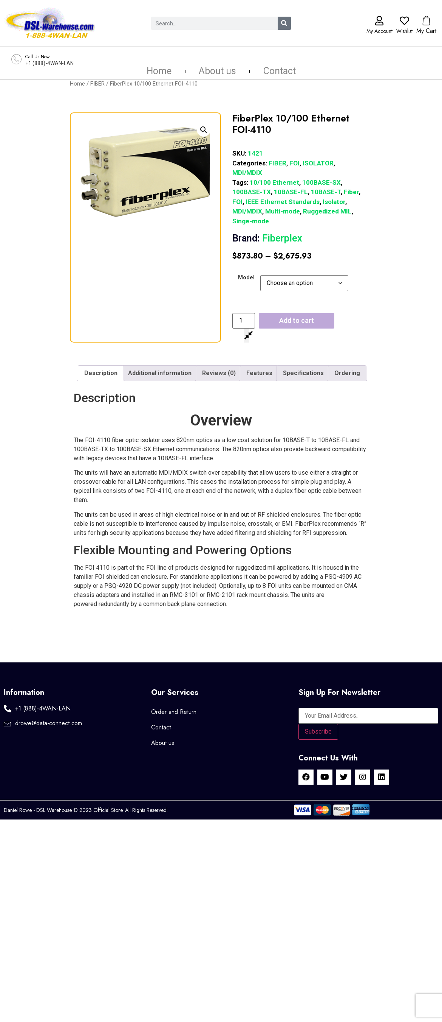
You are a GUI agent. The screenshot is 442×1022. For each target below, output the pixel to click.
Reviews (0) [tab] (219, 373)
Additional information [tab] (160, 373)
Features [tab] (259, 373)
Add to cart (296, 320)
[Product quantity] (243, 320)
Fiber (351, 192)
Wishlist (404, 31)
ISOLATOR (318, 163)
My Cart (426, 30)
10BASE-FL (291, 192)
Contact (279, 71)
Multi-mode (282, 211)
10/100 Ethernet (274, 182)
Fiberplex (267, 238)
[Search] (284, 23)
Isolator (334, 202)
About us (217, 71)
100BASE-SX (321, 182)
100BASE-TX (251, 192)
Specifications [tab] (303, 373)
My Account (379, 31)
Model (246, 277)
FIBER (97, 83)
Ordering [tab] (347, 373)
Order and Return (173, 711)
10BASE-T (326, 192)
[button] (203, 130)
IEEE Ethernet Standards (283, 202)
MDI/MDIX (247, 172)
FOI (294, 163)
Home (159, 71)
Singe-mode (250, 221)
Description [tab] (100, 373)
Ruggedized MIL (327, 211)
